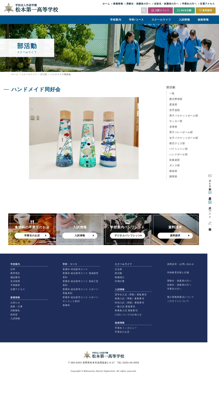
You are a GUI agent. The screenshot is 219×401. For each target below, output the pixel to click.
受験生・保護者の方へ (138, 3)
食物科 (66, 305)
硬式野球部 (175, 99)
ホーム (106, 3)
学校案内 (115, 19)
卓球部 (173, 126)
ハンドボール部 (178, 154)
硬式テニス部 (177, 143)
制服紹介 (120, 277)
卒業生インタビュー (126, 328)
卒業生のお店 (122, 332)
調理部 (173, 176)
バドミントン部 (178, 148)
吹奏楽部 (174, 160)
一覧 (172, 93)
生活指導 (15, 281)
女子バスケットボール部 (183, 137)
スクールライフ (161, 19)
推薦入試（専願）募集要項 (129, 298)
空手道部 (174, 110)
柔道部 (173, 104)
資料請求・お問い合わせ (180, 264)
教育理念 (15, 273)
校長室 (14, 314)
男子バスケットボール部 (183, 115)
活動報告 (15, 310)
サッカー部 (175, 121)
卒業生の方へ (189, 3)
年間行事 (120, 281)
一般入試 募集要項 (125, 306)
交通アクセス (207, 3)
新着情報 (118, 3)
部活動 (43, 74)
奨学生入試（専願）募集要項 (131, 294)
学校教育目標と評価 (178, 272)
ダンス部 (174, 165)
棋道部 (173, 171)
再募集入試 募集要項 (126, 310)
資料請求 (207, 10)
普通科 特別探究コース (75, 269)
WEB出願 (186, 10)
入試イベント (162, 10)
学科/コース (136, 19)
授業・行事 (16, 306)
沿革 (12, 269)
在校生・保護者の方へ (166, 3)
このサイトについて (178, 301)
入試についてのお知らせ (128, 314)
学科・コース (70, 264)
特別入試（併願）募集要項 (129, 302)
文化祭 (118, 269)
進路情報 (203, 19)
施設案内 (15, 277)
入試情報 (184, 19)
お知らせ (15, 302)
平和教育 (15, 285)
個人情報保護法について (180, 297)
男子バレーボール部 (181, 132)
